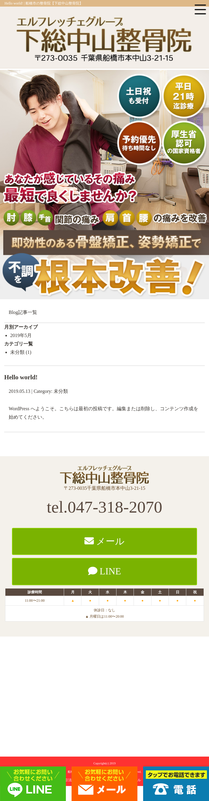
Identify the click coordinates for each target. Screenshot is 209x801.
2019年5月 (21, 335)
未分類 (17, 352)
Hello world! (20, 377)
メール (104, 541)
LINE (104, 571)
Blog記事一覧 (23, 312)
